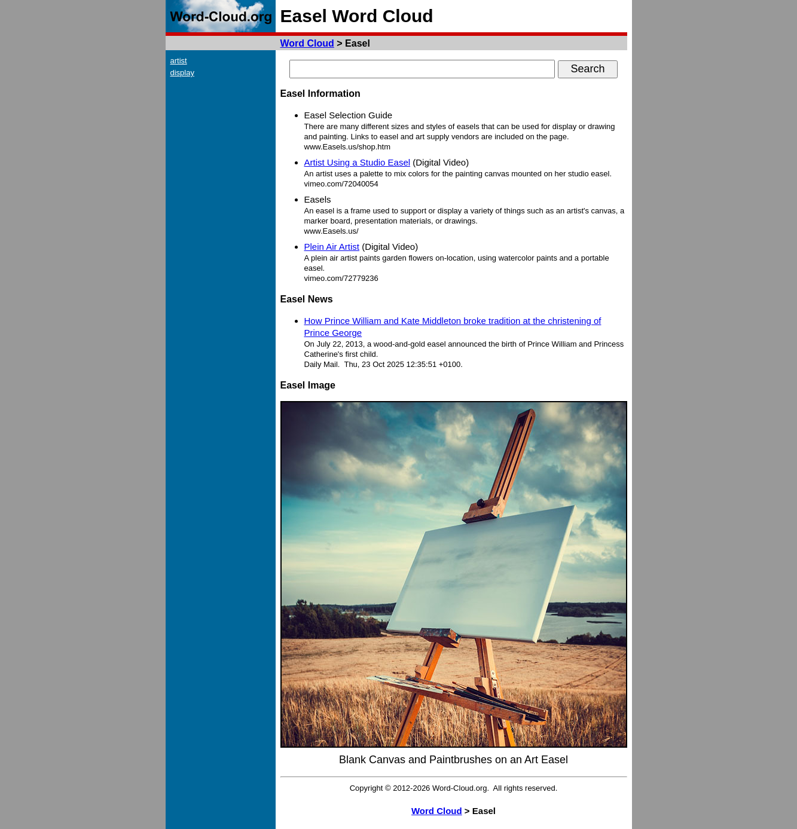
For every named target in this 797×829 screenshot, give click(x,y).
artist (178, 60)
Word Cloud (307, 43)
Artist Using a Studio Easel (357, 162)
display (182, 72)
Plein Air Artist (332, 246)
